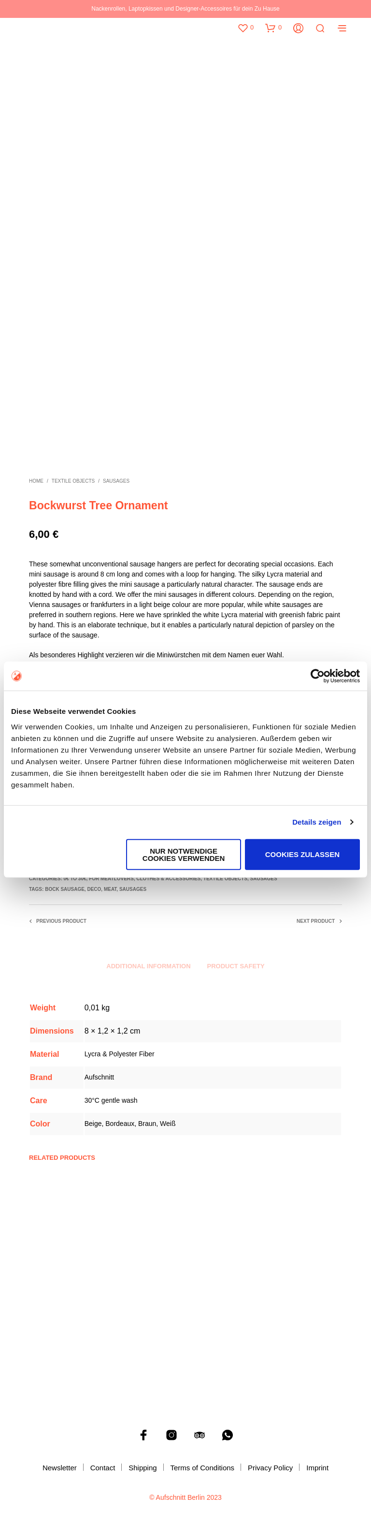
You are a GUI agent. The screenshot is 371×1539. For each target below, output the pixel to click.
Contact (102, 1468)
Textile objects (73, 481)
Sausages (116, 481)
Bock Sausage (65, 889)
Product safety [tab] (236, 966)
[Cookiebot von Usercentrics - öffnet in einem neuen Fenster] (317, 676)
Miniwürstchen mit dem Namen (203, 655)
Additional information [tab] (148, 966)
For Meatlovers (111, 878)
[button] (245, 27)
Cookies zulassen (302, 854)
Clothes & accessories (168, 878)
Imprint (317, 1468)
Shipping (142, 1468)
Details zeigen (316, 822)
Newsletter (60, 1468)
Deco (94, 889)
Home (36, 481)
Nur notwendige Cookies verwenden (184, 854)
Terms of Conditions (203, 1468)
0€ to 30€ (74, 878)
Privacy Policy (270, 1468)
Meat (110, 889)
